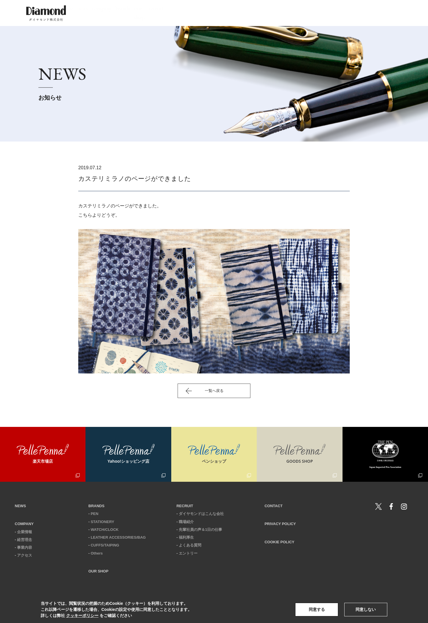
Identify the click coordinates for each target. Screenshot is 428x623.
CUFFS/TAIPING (105, 545)
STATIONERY (102, 522)
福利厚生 (186, 537)
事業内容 (24, 547)
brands (245, 12)
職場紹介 (186, 522)
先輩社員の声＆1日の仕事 (200, 529)
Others (97, 553)
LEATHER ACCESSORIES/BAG (118, 537)
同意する (317, 609)
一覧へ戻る (214, 390)
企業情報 (24, 532)
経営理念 (24, 540)
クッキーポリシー (82, 615)
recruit (309, 12)
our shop (277, 12)
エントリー (188, 553)
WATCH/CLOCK (105, 529)
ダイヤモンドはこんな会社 (201, 514)
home (157, 12)
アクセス (24, 555)
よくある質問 (190, 545)
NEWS (20, 506)
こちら (85, 215)
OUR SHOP (98, 571)
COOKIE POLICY (279, 542)
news (183, 12)
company (214, 12)
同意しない (366, 609)
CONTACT (274, 506)
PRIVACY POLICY (280, 524)
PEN (94, 514)
